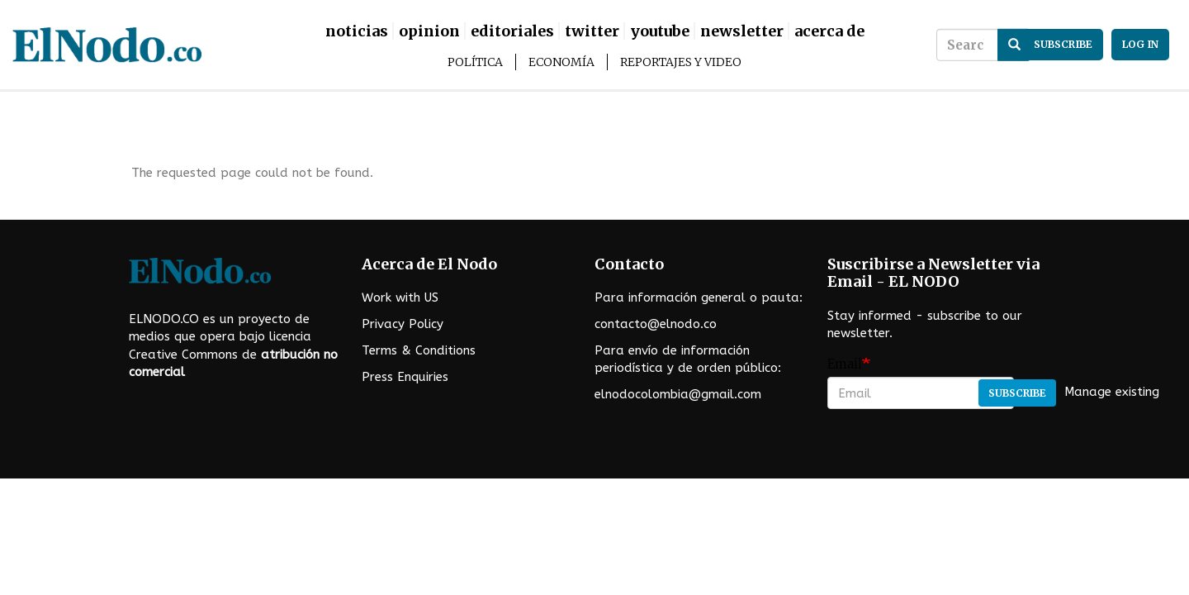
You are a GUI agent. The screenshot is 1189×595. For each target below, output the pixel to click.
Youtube (659, 31)
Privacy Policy (402, 324)
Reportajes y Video (680, 62)
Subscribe (1017, 393)
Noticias (356, 31)
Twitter (592, 31)
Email (844, 364)
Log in (1140, 44)
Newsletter (742, 31)
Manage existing (1111, 392)
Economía (561, 62)
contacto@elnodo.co (655, 324)
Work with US (400, 297)
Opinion (429, 31)
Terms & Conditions (419, 350)
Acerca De (829, 31)
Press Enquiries (405, 376)
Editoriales (512, 31)
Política (475, 62)
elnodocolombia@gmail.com (677, 394)
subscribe (1063, 44)
